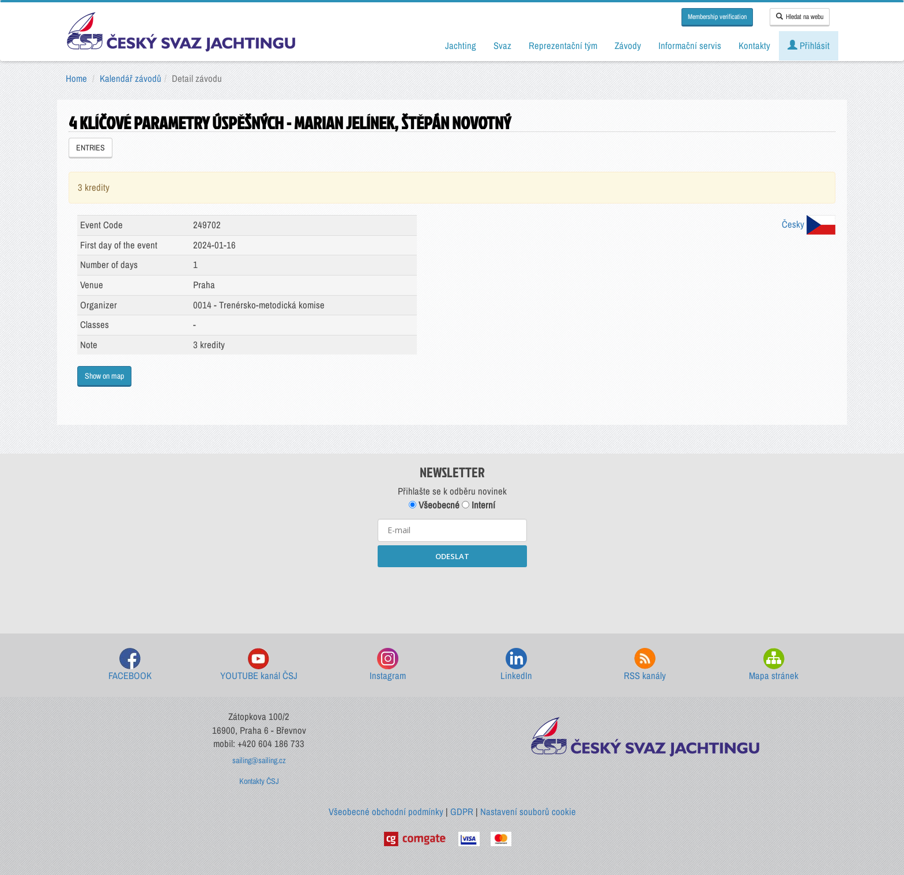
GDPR (461, 811)
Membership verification (717, 16)
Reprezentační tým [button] (563, 45)
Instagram (388, 665)
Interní (478, 505)
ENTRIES (90, 147)
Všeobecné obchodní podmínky (386, 811)
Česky (808, 224)
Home (76, 78)
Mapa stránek (773, 665)
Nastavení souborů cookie (528, 811)
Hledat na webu (799, 16)
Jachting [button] (460, 45)
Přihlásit (809, 45)
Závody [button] (628, 45)
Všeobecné (434, 505)
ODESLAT (452, 556)
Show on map (104, 376)
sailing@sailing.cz (259, 760)
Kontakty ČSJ (259, 781)
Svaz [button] (502, 45)
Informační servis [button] (689, 45)
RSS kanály (645, 665)
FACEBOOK (130, 665)
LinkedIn (516, 665)
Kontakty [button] (754, 45)
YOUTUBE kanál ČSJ (258, 665)
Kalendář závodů (130, 78)
